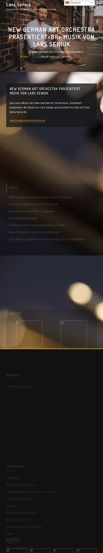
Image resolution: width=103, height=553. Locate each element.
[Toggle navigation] (92, 6)
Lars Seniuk (17, 4)
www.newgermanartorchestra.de (27, 113)
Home (29, 56)
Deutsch (73, 3)
